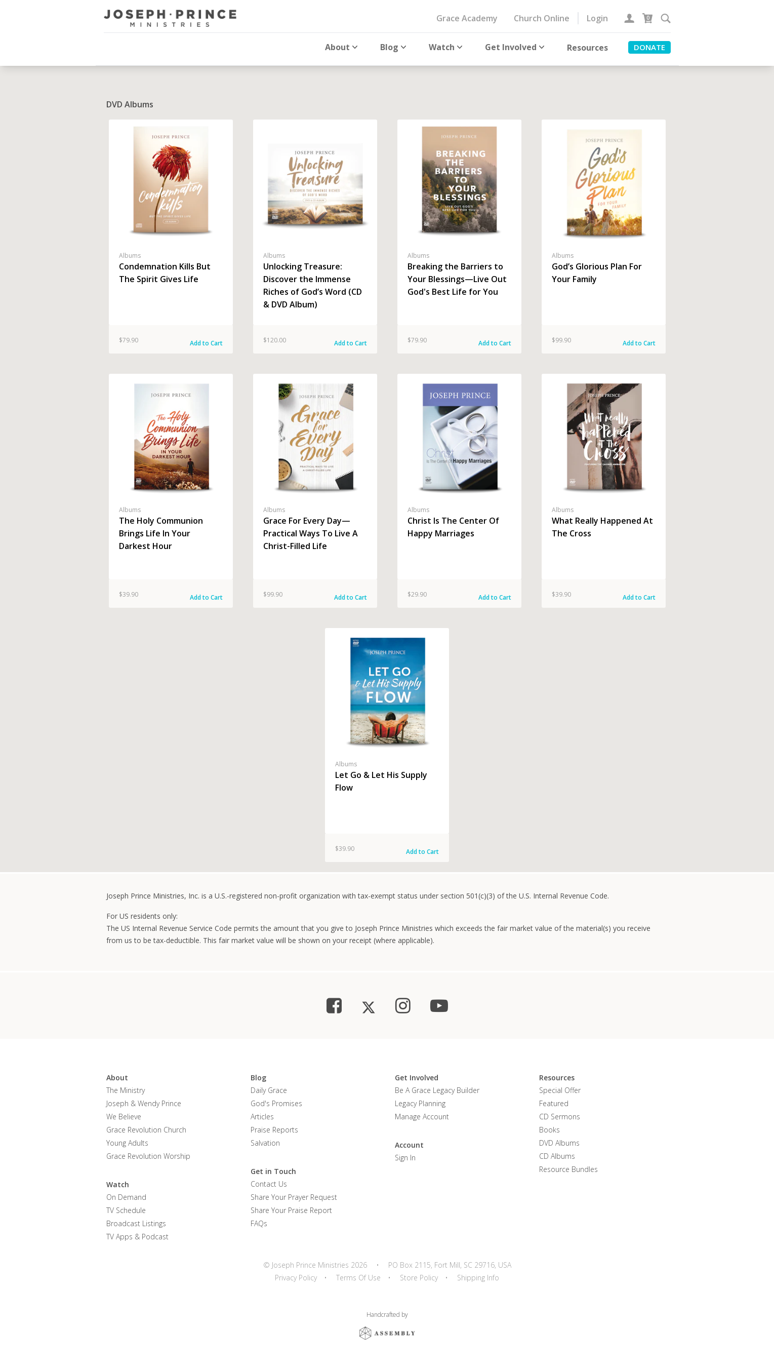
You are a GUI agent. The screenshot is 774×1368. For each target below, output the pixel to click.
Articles (262, 1112)
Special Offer (560, 1086)
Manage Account (422, 1112)
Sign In (405, 1153)
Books (549, 1125)
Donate (649, 47)
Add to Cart (206, 339)
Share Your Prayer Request (294, 1193)
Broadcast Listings (136, 1219)
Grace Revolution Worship (148, 1152)
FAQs (259, 1219)
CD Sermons (559, 1112)
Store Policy (419, 1273)
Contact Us (269, 1180)
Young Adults (127, 1139)
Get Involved (516, 47)
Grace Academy (467, 18)
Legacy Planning (420, 1099)
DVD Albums (559, 1139)
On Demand (126, 1193)
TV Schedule (126, 1206)
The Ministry (125, 1086)
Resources (587, 47)
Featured (553, 1099)
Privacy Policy (296, 1273)
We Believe (123, 1112)
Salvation (265, 1139)
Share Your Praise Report (291, 1206)
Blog (394, 47)
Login (597, 18)
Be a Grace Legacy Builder (437, 1086)
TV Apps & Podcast (137, 1232)
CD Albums (557, 1152)
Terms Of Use (358, 1273)
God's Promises (276, 1099)
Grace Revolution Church (146, 1125)
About (342, 47)
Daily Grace (269, 1086)
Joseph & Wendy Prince (143, 1099)
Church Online (541, 18)
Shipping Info (478, 1273)
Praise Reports (274, 1125)
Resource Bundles (568, 1165)
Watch (447, 47)
